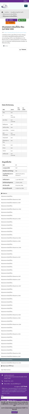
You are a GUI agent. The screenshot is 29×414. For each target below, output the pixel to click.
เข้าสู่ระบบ (25, 1)
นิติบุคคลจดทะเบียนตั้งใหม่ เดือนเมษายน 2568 (11, 238)
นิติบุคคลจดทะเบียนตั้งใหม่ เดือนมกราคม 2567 (11, 286)
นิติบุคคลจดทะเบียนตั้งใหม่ (10, 14)
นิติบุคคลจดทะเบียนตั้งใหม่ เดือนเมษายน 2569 (11, 199)
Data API (22, 20)
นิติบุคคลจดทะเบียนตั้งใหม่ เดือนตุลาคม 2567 (11, 257)
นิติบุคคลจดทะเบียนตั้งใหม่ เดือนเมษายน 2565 (11, 353)
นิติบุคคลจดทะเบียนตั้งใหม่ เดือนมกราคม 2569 (11, 209)
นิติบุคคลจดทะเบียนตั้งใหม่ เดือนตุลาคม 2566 (11, 295)
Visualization (10, 22)
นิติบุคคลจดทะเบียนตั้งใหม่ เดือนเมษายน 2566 (11, 315)
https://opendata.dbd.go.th (11, 388)
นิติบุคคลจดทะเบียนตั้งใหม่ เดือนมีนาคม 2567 (10, 279)
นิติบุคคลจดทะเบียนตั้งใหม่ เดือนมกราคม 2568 (11, 247)
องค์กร (7, 12)
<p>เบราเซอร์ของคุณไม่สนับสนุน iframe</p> (14, 76)
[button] (15, 20)
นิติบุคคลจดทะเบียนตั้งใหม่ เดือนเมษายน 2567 (11, 276)
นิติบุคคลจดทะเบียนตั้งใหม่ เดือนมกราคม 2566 (11, 324)
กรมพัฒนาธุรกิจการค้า (17, 12)
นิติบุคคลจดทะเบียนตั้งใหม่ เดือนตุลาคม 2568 (11, 219)
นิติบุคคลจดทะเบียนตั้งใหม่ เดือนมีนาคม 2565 (10, 356)
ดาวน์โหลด (10, 20)
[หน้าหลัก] (2, 12)
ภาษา (2, 395)
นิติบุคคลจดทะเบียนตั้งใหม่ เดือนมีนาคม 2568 (10, 241)
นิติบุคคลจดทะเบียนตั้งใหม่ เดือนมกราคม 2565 (11, 363)
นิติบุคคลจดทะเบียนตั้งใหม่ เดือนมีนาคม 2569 (10, 203)
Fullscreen (23, 49)
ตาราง (5, 46)
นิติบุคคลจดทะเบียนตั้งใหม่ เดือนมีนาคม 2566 (10, 318)
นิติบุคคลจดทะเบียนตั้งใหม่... (10, 16)
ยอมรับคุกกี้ (14, 412)
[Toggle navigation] (25, 6)
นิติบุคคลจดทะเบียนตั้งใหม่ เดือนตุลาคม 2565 (11, 334)
